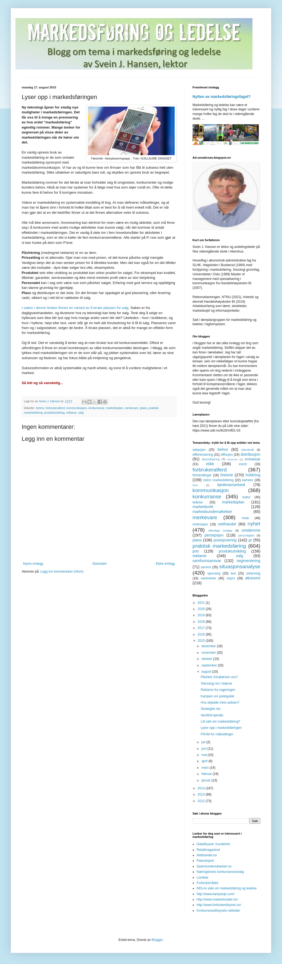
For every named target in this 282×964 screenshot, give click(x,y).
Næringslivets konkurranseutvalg (220, 872)
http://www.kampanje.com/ (216, 894)
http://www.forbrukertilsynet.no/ (219, 905)
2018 (202, 622)
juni (204, 749)
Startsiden (99, 564)
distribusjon (250, 454)
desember (209, 646)
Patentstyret (205, 861)
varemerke (208, 578)
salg (81, 412)
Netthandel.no (207, 855)
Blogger (157, 940)
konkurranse (96, 408)
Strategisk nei (210, 709)
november (209, 653)
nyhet (254, 523)
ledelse (198, 502)
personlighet (246, 535)
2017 (202, 628)
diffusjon (227, 455)
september (209, 665)
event (243, 464)
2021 (202, 603)
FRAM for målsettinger (217, 734)
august (206, 671)
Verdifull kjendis (212, 715)
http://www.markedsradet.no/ (217, 899)
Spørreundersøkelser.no (214, 866)
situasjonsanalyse (239, 566)
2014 (202, 788)
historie (226, 475)
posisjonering (225, 540)
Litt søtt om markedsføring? (220, 721)
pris (196, 551)
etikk (210, 464)
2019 (202, 615)
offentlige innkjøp (220, 530)
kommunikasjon (76, 408)
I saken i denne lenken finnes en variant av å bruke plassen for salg (75, 308)
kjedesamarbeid (231, 485)
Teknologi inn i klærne (216, 683)
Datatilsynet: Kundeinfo (213, 844)
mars (205, 768)
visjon (230, 578)
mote (245, 518)
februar (207, 774)
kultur (246, 497)
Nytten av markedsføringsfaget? (222, 96)
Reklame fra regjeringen (218, 690)
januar (206, 780)
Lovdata (202, 877)
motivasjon (200, 524)
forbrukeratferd (55, 408)
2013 (202, 794)
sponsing (213, 573)
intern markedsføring (218, 480)
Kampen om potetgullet (217, 696)
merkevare (131, 408)
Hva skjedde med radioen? (220, 702)
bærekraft (247, 449)
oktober (207, 659)
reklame (71, 412)
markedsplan (114, 408)
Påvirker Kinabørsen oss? (219, 677)
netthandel (227, 524)
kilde (195, 485)
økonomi (252, 578)
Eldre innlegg (165, 564)
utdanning (253, 573)
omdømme (251, 530)
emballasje (252, 459)
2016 (202, 634)
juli (203, 742)
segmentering (248, 560)
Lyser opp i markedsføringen (221, 728)
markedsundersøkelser (212, 511)
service (206, 567)
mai (204, 755)
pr (250, 540)
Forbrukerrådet (207, 883)
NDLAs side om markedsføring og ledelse (227, 888)
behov (40, 408)
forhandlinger (202, 475)
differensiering (203, 455)
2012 (202, 801)
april (205, 761)
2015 (202, 641)
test (233, 573)
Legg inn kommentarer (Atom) (62, 571)
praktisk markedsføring (219, 546)
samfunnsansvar (207, 560)
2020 (202, 609)
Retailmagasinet (208, 850)
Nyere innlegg (33, 564)
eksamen (232, 459)
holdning (253, 475)
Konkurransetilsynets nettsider (218, 910)
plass (143, 408)
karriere (247, 480)
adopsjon (199, 450)
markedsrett (203, 507)
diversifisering (211, 459)
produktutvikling (54, 412)
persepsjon (213, 535)
